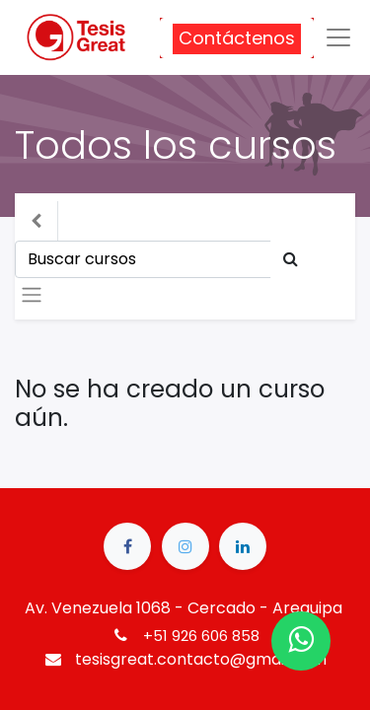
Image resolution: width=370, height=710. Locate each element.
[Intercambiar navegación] (31, 295)
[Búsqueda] (290, 259)
